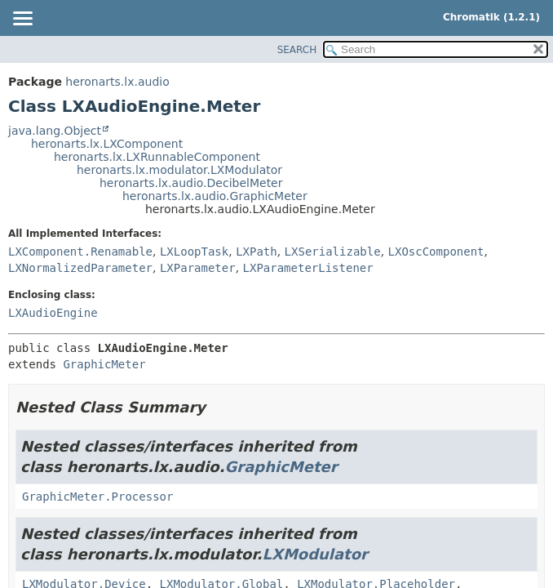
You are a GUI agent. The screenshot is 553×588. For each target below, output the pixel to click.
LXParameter (198, 267)
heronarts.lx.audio (117, 81)
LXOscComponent (436, 251)
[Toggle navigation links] (22, 19)
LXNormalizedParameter (80, 267)
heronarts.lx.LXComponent (107, 143)
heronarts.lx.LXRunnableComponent (157, 156)
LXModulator (315, 554)
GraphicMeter (104, 364)
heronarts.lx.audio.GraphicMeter (214, 196)
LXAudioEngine (53, 312)
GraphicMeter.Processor (97, 496)
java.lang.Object (54, 130)
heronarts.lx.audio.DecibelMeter (191, 182)
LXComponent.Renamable (80, 251)
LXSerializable (333, 251)
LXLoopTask (194, 251)
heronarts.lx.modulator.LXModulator (179, 169)
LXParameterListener (308, 267)
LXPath (256, 251)
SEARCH (297, 50)
